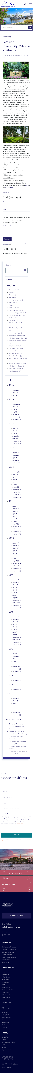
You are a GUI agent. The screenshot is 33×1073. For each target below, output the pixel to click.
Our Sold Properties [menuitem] (8, 952)
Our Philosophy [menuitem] (6, 1017)
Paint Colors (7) (13, 320)
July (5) (14, 484)
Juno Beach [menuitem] (5, 982)
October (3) (16, 566)
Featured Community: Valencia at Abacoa (16, 46)
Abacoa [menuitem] (4, 972)
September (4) (16, 489)
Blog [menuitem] (3, 1020)
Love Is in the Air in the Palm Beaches (16, 728)
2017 (11, 648)
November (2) (16, 441)
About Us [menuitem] (4, 1012)
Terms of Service (6, 244)
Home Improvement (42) (16, 310)
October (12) (16, 640)
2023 (11, 447)
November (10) (16, 642)
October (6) (16, 666)
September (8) (16, 526)
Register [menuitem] (4, 1027)
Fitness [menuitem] (4, 1045)
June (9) (14, 556)
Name (4, 202)
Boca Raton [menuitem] (5, 974)
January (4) (15, 453)
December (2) (16, 419)
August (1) (15, 414)
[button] (30, 27)
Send (16, 835)
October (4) (16, 529)
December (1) (16, 463)
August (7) (15, 487)
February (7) (16, 545)
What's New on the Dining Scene (17, 746)
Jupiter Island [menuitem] (6, 987)
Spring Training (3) (17, 300)
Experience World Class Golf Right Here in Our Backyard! (18, 753)
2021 (11, 501)
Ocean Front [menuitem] (5, 1037)
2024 (11, 423)
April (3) (14, 624)
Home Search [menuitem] (6, 962)
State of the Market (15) (16, 368)
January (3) (15, 617)
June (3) (14, 629)
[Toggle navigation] (30, 4)
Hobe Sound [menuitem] (5, 979)
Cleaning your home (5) (19, 313)
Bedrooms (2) (13, 295)
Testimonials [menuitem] (5, 1022)
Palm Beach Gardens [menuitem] (8, 995)
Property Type (8, 884)
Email (4, 210)
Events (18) (12, 297)
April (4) (14, 551)
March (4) (15, 511)
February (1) (16, 404)
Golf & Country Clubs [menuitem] (8, 1042)
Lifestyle (6, 879)
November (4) (16, 669)
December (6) (16, 497)
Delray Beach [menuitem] (6, 977)
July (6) (14, 521)
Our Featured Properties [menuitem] (9, 947)
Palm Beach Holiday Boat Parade (17, 741)
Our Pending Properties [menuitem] (9, 949)
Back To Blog (7, 37)
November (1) (16, 417)
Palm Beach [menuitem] (5, 992)
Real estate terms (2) (15, 353)
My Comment (7, 226)
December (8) (16, 645)
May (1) (14, 431)
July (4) (14, 595)
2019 (11, 575)
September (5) (16, 637)
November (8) (16, 605)
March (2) (15, 585)
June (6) (14, 519)
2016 (11, 675)
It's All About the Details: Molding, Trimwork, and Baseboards (18, 735)
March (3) (15, 701)
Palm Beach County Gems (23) (18, 338)
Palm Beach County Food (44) (18, 335)
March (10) (15, 548)
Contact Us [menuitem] (5, 1025)
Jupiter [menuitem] (4, 985)
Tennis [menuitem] (4, 1047)
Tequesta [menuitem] (4, 1000)
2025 (11, 399)
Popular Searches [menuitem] (7, 1050)
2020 (11, 538)
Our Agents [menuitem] (5, 1015)
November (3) (16, 531)
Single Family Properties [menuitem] (9, 957)
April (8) (14, 587)
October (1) (15, 439)
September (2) (16, 600)
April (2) (14, 395)
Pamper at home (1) (15, 346)
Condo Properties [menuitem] (7, 955)
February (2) (16, 390)
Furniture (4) (12, 305)
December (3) (16, 534)
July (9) (14, 558)
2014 (11, 684)
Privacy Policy (25, 243)
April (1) (14, 458)
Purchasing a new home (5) (17, 348)
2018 (11, 611)
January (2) (15, 654)
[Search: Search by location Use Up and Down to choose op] (16, 27)
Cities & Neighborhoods (13, 873)
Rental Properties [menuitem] (7, 960)
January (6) (15, 580)
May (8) (14, 479)
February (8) (16, 509)
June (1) (14, 409)
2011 (11, 707)
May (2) (14, 516)
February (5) (16, 455)
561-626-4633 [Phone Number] (25, 4)
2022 (11, 466)
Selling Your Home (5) (15, 356)
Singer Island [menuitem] (6, 997)
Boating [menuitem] (4, 1040)
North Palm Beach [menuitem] (7, 990)
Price (4, 890)
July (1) (14, 412)
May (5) (14, 553)
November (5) (16, 495)
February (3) (16, 472)
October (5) (16, 492)
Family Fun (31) (13, 302)
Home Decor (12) (14, 307)
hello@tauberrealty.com (11, 927)
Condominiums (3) (17, 351)
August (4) (15, 524)
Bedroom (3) (12, 292)
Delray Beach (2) (17, 333)
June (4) (14, 482)
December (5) (16, 671)
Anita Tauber (9, 55)
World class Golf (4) (15, 371)
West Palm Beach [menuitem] (7, 1002)
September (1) (16, 664)
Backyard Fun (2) (14, 290)
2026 (11, 385)
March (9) (15, 474)
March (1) (15, 393)
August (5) (15, 598)
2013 (11, 693)
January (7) (15, 543)
